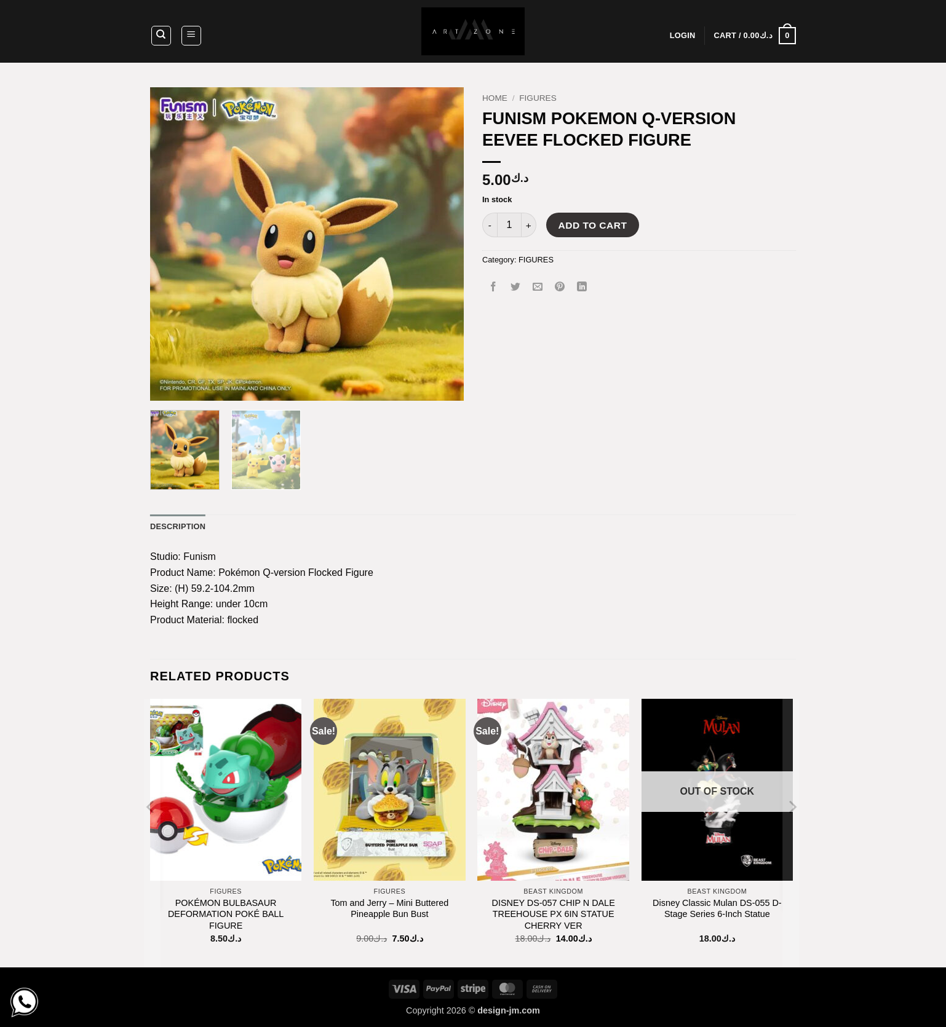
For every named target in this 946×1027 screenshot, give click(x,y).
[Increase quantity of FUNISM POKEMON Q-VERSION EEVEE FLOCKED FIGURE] (529, 225)
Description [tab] (177, 526)
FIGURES (537, 98)
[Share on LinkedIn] (582, 287)
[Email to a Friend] (538, 287)
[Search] (161, 35)
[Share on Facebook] (493, 287)
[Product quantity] (509, 225)
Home (494, 98)
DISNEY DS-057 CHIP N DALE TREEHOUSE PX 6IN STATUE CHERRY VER (553, 914)
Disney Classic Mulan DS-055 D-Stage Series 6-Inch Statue (717, 908)
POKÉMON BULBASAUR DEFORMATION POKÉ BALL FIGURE (226, 914)
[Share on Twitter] (516, 287)
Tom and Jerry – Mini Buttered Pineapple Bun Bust (389, 908)
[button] (191, 35)
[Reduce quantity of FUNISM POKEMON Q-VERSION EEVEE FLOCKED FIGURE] (489, 225)
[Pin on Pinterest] (560, 287)
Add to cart (592, 225)
